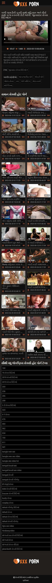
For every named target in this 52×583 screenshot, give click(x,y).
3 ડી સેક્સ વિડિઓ (9, 405)
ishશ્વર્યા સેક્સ (7, 540)
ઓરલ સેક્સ (9, 81)
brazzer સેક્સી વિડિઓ (11, 493)
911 (3, 442)
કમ (17, 81)
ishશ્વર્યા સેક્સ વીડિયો (10, 545)
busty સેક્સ (6, 498)
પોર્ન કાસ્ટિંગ (25, 81)
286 (3, 396)
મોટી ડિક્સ (8, 85)
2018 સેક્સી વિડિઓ (10, 377)
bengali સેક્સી (7, 475)
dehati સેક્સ (7, 512)
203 (3, 387)
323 (3, 410)
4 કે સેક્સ (6, 414)
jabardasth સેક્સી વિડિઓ (12, 549)
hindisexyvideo (8, 531)
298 (3, 401)
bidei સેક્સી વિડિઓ (9, 489)
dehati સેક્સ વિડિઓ (10, 517)
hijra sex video (8, 526)
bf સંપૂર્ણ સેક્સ (7, 484)
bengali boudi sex (9, 466)
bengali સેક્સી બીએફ (10, 479)
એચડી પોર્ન (39, 77)
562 (3, 428)
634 (3, 433)
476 (3, 419)
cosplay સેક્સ (7, 503)
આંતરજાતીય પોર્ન (25, 77)
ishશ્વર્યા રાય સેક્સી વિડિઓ (12, 535)
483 (3, 424)
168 (3, 368)
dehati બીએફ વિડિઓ (10, 507)
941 (3, 447)
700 (3, 438)
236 (3, 391)
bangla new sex (8, 452)
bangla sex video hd (10, 461)
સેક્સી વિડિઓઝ (20, 577)
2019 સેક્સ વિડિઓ (9, 382)
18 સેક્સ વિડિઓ (8, 373)
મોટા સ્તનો (37, 81)
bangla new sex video (11, 456)
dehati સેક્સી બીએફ (10, 521)
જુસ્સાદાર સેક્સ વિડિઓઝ (18, 70)
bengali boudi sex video (11, 470)
